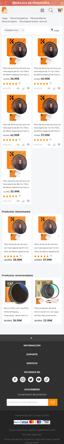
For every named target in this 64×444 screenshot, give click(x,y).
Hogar (5, 18)
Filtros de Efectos (38, 18)
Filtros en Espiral (9, 22)
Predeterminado (12, 30)
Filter (56, 31)
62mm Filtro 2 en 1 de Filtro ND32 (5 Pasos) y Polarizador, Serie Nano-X (16, 312)
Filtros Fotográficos (19, 18)
